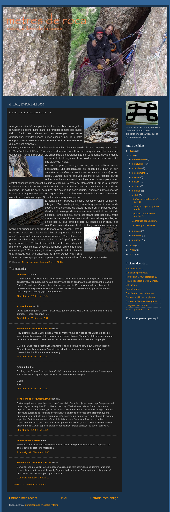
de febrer (137, 235)
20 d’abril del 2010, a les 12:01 (32, 430)
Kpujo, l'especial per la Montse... (142, 281)
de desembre (139, 159)
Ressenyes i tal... (135, 268)
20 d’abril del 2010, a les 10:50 (32, 388)
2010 (132, 155)
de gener (137, 240)
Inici (64, 498)
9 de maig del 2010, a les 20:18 (33, 477)
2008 (132, 250)
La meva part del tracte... (144, 225)
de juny (136, 186)
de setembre (139, 173)
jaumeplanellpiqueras (29, 440)
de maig (136, 190)
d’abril (135, 195)
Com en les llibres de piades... (141, 297)
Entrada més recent (23, 498)
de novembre (139, 164)
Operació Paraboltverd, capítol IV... (143, 215)
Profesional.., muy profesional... (142, 277)
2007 (132, 254)
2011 (132, 151)
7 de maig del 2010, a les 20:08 (33, 452)
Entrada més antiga (104, 498)
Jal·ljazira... (132, 285)
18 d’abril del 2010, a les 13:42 (32, 318)
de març (136, 231)
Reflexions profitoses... (137, 272)
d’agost (136, 177)
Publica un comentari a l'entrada (30, 484)
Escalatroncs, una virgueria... (141, 293)
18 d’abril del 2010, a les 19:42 (32, 356)
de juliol (136, 181)
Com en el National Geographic (142, 301)
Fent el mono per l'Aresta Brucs (34, 328)
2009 (132, 245)
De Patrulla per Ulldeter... (144, 221)
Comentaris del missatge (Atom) (41, 505)
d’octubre (137, 168)
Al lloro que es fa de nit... (138, 309)
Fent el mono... (133, 289)
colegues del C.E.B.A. (137, 305)
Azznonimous (24, 306)
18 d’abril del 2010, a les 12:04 (32, 296)
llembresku (23, 274)
